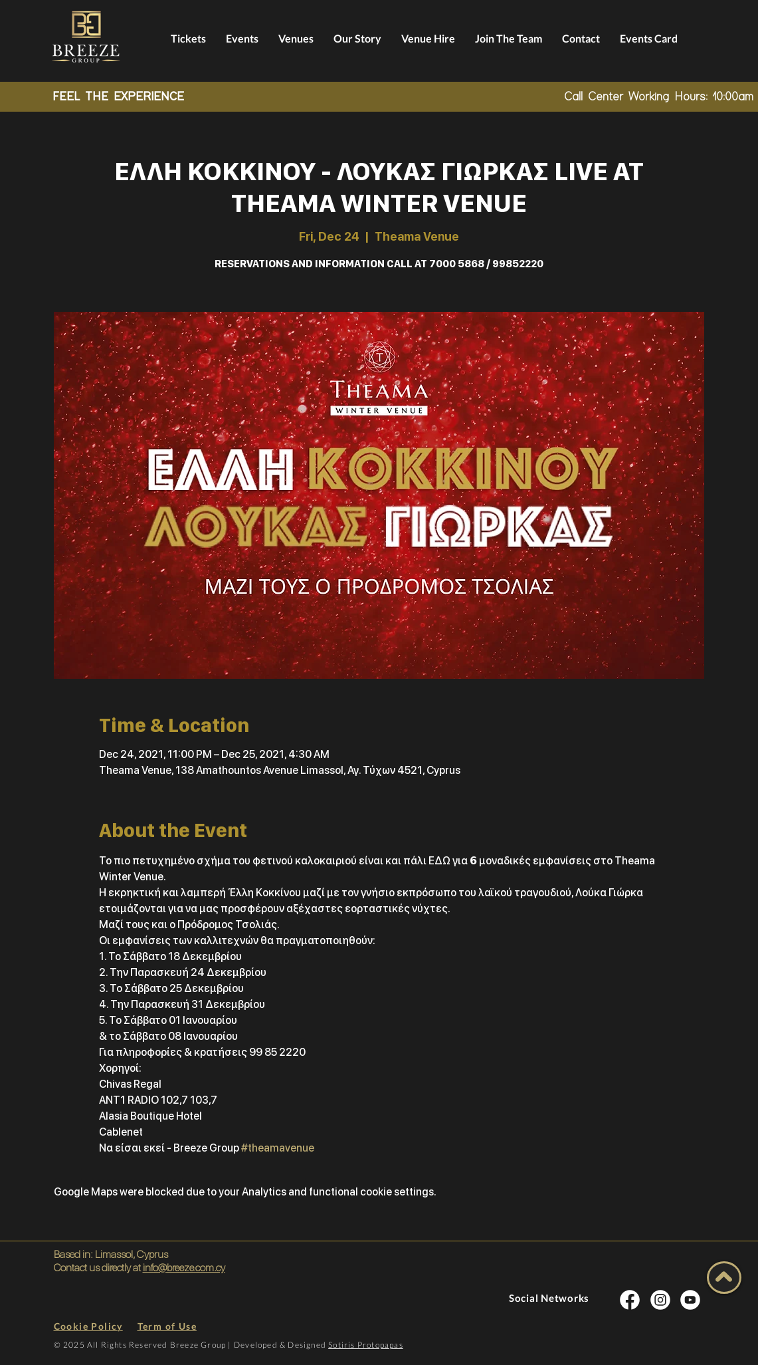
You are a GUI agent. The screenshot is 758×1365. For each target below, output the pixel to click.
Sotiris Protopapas (365, 1345)
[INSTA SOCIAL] (629, 1299)
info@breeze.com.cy (184, 1267)
